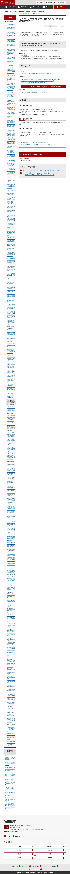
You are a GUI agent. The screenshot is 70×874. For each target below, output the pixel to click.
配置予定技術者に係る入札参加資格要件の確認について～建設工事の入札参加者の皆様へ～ (11, 728)
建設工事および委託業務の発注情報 (11, 734)
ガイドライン (25, 866)
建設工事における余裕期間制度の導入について (11, 494)
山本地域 (18, 850)
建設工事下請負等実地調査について (11, 64)
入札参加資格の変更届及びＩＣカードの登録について (11, 108)
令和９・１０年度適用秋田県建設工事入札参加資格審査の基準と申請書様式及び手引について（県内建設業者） (11, 43)
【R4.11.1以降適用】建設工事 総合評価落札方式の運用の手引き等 (11, 488)
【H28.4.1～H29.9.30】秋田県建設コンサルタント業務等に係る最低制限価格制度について (11, 688)
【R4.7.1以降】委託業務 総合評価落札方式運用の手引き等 (11, 523)
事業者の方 (49, 6)
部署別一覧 (32, 173)
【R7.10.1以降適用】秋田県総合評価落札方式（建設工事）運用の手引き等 (11, 232)
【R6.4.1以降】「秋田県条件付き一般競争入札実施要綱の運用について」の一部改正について (11, 388)
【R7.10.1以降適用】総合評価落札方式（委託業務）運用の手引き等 (11, 239)
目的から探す (24, 6)
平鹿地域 (18, 857)
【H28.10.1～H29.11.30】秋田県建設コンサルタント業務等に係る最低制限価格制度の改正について (11, 661)
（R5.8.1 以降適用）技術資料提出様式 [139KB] (32, 82)
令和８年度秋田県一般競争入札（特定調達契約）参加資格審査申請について (11, 52)
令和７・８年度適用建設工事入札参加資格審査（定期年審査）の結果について (11, 276)
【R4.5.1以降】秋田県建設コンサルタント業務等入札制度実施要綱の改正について (11, 537)
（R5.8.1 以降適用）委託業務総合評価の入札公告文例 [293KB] (36, 92)
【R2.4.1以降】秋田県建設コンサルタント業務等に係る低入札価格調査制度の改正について (11, 580)
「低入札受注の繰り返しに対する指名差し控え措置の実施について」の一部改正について (11, 697)
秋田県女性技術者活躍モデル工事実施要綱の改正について (11, 296)
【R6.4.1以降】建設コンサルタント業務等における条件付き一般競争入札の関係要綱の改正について (11, 378)
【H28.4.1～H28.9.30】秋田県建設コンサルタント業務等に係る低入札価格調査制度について (11, 679)
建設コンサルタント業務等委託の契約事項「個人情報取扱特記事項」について (11, 501)
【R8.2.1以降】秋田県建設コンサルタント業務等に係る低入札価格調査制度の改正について (11, 209)
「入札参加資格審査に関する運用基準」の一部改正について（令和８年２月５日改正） (11, 163)
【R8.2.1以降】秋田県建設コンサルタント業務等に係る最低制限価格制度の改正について (11, 218)
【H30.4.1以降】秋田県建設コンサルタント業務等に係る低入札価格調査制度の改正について (11, 618)
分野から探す (12, 6)
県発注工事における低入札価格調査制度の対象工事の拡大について (11, 544)
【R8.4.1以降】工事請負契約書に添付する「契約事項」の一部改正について (11, 95)
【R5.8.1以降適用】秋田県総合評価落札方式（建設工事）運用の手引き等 (11, 442)
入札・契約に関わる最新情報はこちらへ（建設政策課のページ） (11, 720)
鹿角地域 (18, 846)
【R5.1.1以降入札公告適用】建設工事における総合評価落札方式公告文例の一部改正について (11, 480)
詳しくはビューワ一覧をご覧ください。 (30, 144)
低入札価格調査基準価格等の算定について (11, 625)
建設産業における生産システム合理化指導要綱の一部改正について (11, 334)
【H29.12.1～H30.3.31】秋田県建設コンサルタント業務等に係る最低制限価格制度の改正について (11, 641)
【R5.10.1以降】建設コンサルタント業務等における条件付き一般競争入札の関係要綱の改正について (11, 410)
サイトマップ (15, 866)
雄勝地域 (50, 857)
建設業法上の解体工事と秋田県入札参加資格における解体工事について (11, 587)
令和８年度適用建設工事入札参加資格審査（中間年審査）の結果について (11, 27)
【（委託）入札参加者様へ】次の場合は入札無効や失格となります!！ (11, 306)
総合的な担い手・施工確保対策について (11, 345)
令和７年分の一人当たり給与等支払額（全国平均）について (11, 34)
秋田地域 (50, 850)
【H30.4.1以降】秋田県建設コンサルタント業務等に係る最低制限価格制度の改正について (11, 609)
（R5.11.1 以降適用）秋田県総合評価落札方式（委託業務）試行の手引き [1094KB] (40, 79)
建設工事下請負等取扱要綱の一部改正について (11, 340)
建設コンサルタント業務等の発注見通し (11, 180)
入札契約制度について (11, 709)
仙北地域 (50, 854)
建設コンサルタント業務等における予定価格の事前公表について (11, 704)
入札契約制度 (41, 11)
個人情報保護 (36, 866)
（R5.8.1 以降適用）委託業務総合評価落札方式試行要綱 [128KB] (36, 73)
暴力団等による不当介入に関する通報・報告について (11, 649)
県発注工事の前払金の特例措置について (11, 601)
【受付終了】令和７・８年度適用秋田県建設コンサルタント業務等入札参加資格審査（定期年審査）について (11, 172)
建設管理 (34, 11)
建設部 (39, 173)
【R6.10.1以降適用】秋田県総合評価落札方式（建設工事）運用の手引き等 (11, 358)
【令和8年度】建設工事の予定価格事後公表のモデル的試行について (11, 102)
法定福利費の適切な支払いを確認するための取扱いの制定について (11, 351)
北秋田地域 (49, 846)
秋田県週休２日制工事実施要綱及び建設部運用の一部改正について (11, 254)
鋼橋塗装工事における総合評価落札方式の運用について (11, 463)
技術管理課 (47, 173)
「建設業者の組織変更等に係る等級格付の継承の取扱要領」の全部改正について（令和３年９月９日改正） (11, 558)
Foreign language (61, 2)
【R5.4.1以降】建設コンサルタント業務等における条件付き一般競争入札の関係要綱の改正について (11, 471)
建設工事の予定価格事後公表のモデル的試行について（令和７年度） (11, 289)
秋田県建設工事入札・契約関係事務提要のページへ (11, 714)
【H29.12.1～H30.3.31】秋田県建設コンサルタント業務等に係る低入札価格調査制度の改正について (11, 632)
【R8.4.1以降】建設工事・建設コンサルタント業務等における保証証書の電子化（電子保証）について (11, 87)
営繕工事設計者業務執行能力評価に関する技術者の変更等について (11, 268)
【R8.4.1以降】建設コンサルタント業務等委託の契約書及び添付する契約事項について (11, 70)
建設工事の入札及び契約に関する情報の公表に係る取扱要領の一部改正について (11, 247)
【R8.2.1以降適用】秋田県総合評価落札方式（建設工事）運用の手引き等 (11, 115)
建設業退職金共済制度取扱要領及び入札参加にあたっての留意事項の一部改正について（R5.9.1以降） (11, 419)
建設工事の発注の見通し (11, 738)
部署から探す (36, 6)
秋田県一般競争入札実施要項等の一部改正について (11, 328)
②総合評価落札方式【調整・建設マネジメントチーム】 (39, 175)
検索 (41, 2)
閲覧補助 (50, 2)
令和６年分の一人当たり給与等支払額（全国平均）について (11, 282)
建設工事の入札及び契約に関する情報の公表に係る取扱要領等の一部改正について (11, 261)
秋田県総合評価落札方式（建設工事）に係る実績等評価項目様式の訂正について (11, 428)
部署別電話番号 (18, 836)
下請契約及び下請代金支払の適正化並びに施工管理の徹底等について (11, 225)
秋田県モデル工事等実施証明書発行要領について (11, 371)
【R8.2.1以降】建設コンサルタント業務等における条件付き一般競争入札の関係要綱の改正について (11, 200)
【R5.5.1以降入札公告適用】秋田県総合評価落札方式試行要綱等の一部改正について (11, 456)
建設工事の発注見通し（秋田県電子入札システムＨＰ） (11, 743)
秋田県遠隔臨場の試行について (11, 301)
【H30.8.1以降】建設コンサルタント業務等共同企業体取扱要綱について (11, 595)
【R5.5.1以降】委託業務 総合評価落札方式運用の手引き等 (11, 449)
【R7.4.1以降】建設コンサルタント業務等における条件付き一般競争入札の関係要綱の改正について (11, 314)
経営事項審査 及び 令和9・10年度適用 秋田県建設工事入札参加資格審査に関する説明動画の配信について (11, 124)
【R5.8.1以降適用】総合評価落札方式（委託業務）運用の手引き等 (11, 434)
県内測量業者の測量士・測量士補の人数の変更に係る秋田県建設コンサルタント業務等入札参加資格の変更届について (11, 154)
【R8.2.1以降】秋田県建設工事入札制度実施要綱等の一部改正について (11, 192)
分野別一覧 (21, 11)
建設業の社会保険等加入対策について (11, 518)
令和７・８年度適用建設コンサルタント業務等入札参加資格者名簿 (11, 59)
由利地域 (18, 854)
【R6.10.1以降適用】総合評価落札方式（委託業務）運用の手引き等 (11, 365)
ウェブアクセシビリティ (34, 869)
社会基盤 (28, 11)
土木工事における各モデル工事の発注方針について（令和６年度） (11, 395)
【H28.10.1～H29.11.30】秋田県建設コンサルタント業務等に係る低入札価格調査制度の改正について (11, 670)
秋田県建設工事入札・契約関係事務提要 (11, 654)
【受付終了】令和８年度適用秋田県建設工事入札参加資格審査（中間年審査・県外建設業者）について (11, 134)
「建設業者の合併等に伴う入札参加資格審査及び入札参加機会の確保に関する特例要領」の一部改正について (11, 510)
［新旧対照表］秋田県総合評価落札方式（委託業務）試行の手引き (37, 81)
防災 (61, 6)
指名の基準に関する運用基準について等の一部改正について (11, 322)
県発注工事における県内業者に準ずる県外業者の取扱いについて (11, 186)
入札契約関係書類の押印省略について (11, 565)
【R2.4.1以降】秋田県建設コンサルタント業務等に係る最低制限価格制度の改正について (11, 571)
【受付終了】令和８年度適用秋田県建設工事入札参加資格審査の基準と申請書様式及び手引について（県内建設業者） (11, 143)
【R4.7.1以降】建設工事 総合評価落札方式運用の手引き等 (11, 530)
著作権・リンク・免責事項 (49, 866)
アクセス (9, 836)
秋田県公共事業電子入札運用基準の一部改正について (11, 550)
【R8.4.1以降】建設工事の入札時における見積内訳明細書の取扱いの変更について (11, 78)
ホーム (15, 11)
